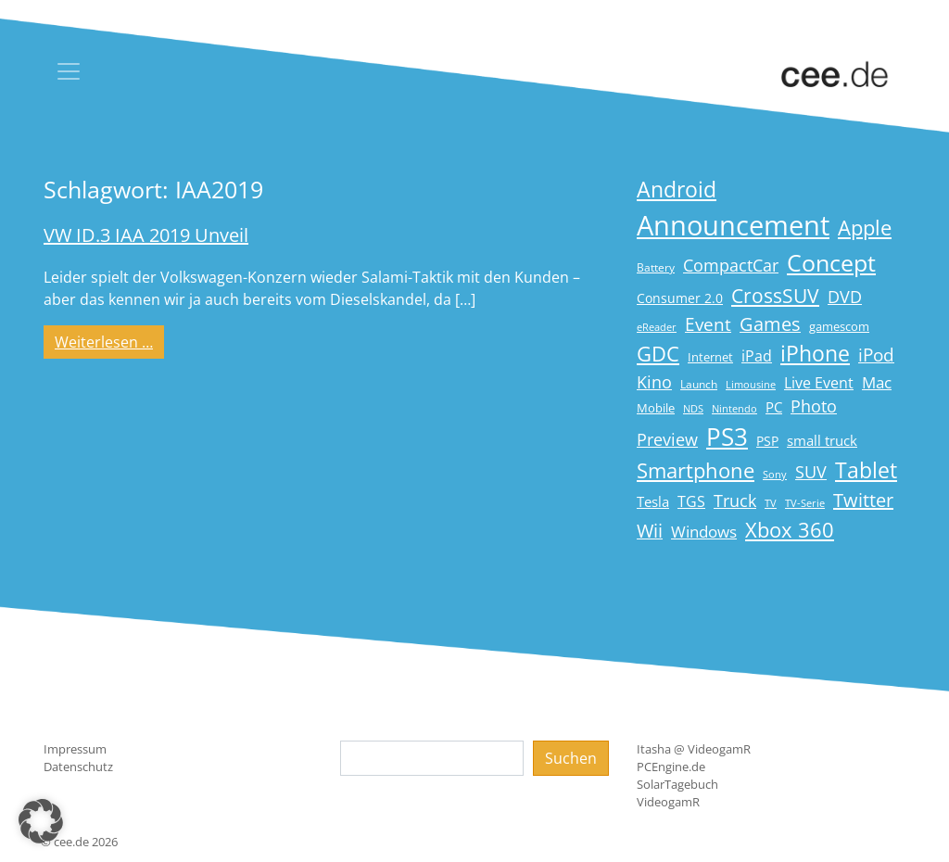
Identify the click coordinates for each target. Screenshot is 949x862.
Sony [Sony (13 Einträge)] (775, 474)
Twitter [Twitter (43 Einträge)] (863, 500)
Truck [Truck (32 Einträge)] (735, 500)
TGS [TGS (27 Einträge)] (691, 501)
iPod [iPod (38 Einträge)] (876, 355)
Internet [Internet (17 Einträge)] (710, 357)
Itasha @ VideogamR (694, 749)
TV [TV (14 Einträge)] (771, 503)
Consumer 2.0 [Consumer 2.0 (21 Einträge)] (680, 298)
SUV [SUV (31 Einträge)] (811, 472)
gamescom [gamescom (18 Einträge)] (839, 326)
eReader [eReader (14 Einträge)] (657, 327)
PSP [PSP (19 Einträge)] (767, 441)
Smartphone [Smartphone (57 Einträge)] (695, 470)
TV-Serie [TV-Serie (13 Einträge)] (805, 503)
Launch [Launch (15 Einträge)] (698, 384)
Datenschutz (78, 766)
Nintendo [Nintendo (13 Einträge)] (734, 408)
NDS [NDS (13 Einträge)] (693, 408)
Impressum (75, 749)
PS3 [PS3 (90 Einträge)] (727, 436)
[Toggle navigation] (69, 71)
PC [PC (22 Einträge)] (774, 407)
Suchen (571, 758)
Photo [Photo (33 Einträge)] (814, 406)
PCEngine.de (671, 766)
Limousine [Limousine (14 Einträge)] (751, 384)
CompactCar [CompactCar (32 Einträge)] (730, 265)
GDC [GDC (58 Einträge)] (658, 353)
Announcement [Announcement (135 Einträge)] (733, 225)
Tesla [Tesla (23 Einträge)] (653, 501)
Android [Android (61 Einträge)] (676, 189)
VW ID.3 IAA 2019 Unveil (146, 234)
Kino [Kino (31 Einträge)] (654, 382)
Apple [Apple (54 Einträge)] (865, 227)
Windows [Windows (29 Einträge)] (704, 531)
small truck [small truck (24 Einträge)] (822, 440)
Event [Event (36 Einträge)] (708, 324)
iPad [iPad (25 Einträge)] (756, 356)
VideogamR (668, 801)
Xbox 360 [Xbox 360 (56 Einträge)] (789, 529)
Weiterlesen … (109, 341)
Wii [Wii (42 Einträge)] (650, 530)
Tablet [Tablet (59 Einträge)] (866, 470)
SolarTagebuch (677, 784)
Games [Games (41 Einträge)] (770, 323)
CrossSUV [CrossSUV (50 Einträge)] (775, 295)
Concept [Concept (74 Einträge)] (831, 262)
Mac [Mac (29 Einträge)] (877, 382)
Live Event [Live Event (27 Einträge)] (819, 382)
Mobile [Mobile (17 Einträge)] (656, 407)
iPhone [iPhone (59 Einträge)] (815, 353)
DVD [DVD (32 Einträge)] (845, 296)
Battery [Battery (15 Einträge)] (656, 267)
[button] (41, 821)
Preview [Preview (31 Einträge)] (667, 439)
